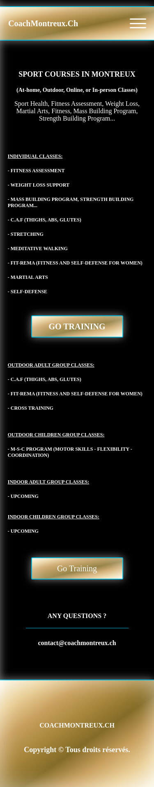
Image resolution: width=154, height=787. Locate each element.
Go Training (77, 326)
